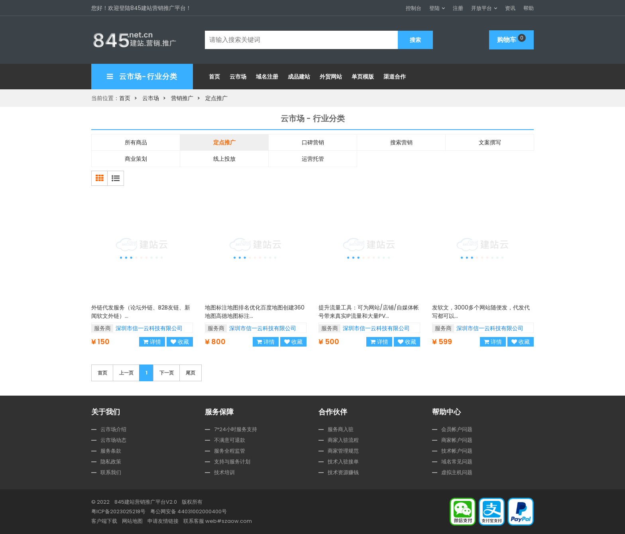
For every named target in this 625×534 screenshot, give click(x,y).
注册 (458, 8)
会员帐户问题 (456, 429)
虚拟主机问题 (456, 472)
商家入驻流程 (343, 440)
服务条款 (110, 451)
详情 (152, 342)
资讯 (510, 8)
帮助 (528, 8)
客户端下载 (104, 521)
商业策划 (136, 159)
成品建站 (299, 77)
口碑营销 (313, 142)
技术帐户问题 (456, 451)
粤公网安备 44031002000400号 (188, 511)
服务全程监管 (229, 451)
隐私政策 (110, 461)
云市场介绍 (113, 429)
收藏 (180, 342)
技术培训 (224, 472)
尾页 (190, 372)
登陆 (434, 8)
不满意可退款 (229, 440)
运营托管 (313, 159)
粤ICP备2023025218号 (118, 511)
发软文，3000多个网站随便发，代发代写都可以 (482, 320)
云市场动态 (113, 440)
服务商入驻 (341, 429)
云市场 (238, 77)
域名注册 (267, 77)
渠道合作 (394, 77)
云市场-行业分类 (142, 76)
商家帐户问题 (456, 440)
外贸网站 (331, 77)
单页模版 (363, 77)
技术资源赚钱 (343, 472)
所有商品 (136, 142)
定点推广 (216, 98)
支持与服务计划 (232, 461)
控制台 (413, 8)
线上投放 (224, 159)
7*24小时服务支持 (235, 429)
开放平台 (481, 8)
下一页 (166, 372)
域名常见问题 (456, 461)
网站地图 (132, 521)
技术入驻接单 (343, 461)
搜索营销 (401, 142)
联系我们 (110, 472)
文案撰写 (490, 142)
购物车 (511, 39)
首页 (214, 77)
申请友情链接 (163, 521)
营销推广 (182, 98)
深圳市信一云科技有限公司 (149, 328)
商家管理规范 (343, 451)
